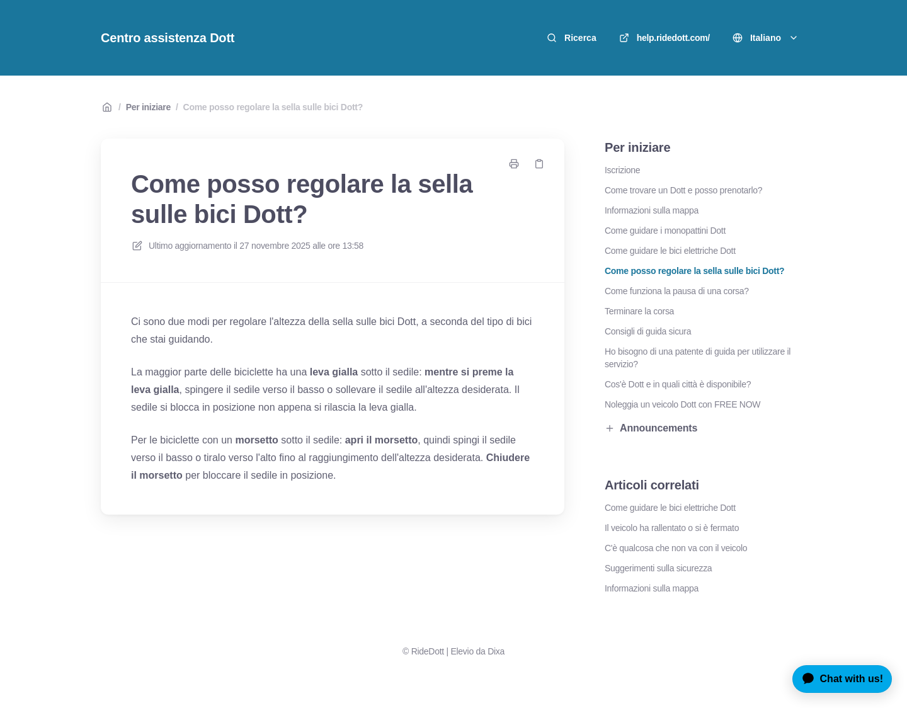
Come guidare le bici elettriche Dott (670, 251)
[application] (837, 679)
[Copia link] (539, 164)
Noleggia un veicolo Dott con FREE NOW (682, 404)
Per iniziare (148, 107)
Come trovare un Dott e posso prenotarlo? (683, 190)
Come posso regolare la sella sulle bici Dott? (273, 107)
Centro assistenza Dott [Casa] (167, 38)
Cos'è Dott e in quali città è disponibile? (678, 384)
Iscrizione (622, 170)
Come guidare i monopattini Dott (665, 231)
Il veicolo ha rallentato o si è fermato (672, 528)
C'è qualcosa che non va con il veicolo (676, 548)
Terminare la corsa (639, 311)
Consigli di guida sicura (648, 331)
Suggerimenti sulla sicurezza (658, 568)
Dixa (496, 651)
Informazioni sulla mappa (652, 210)
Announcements (651, 428)
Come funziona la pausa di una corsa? (677, 291)
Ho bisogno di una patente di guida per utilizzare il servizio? (697, 357)
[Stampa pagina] (514, 164)
